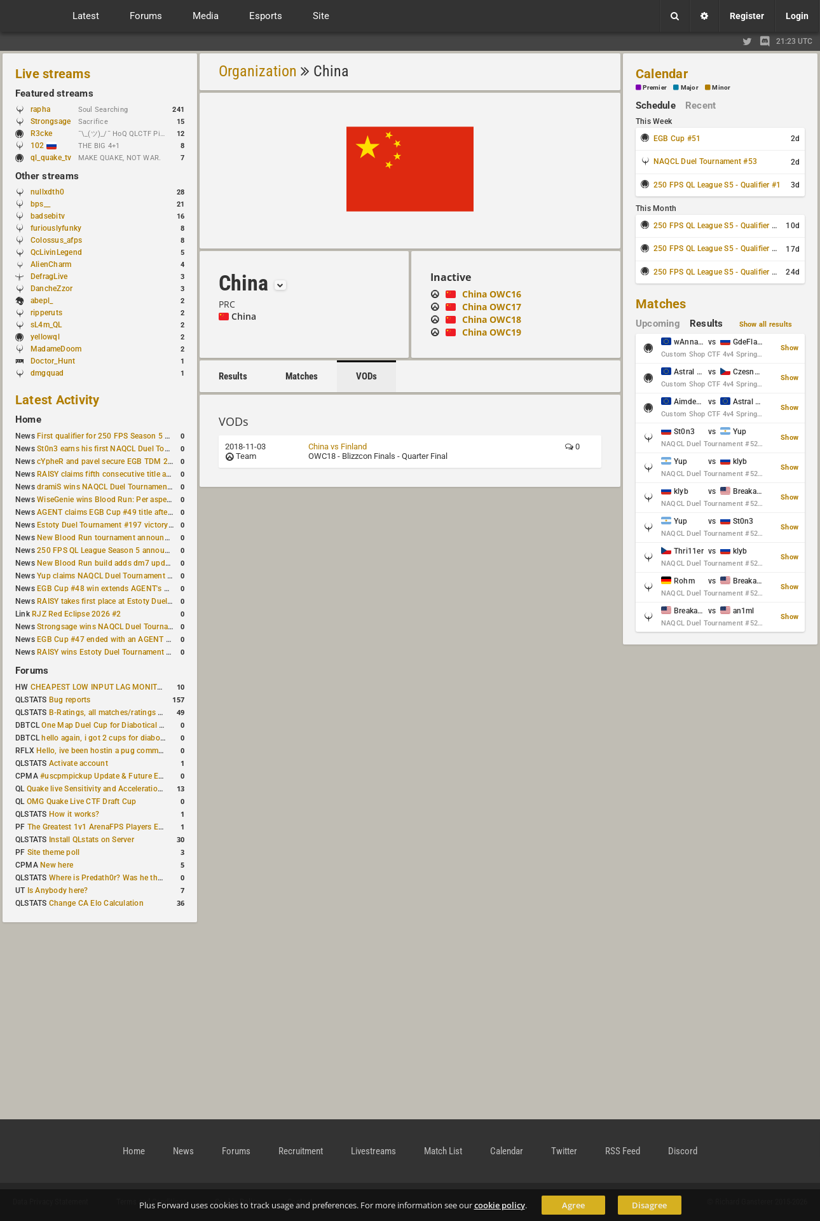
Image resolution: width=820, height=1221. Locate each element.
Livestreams (373, 1151)
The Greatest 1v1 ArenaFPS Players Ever (98, 826)
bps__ (40, 204)
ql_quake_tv (51, 157)
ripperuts (46, 312)
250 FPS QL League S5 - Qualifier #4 (717, 272)
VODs (366, 376)
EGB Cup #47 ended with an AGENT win (107, 639)
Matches (301, 376)
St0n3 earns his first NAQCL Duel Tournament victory (130, 448)
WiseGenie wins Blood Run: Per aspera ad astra (120, 499)
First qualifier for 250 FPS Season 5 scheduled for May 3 (136, 436)
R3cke (41, 133)
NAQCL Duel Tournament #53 (705, 161)
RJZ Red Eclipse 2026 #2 (76, 614)
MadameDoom (56, 348)
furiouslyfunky (56, 228)
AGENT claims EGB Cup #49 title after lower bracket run (135, 512)
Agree (573, 1205)
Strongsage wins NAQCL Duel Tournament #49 (119, 626)
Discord (682, 1151)
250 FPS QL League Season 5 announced (109, 550)
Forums (31, 670)
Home (28, 419)
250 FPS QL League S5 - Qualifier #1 (717, 185)
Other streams (47, 176)
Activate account (78, 763)
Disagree (649, 1205)
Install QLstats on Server (91, 839)
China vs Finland (337, 446)
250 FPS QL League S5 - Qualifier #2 (717, 225)
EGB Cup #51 (677, 138)
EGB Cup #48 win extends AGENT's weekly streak (124, 588)
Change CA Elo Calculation (96, 903)
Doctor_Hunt (53, 361)
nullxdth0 (47, 192)
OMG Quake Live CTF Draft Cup (82, 801)
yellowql (45, 336)
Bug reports (70, 699)
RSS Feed (622, 1151)
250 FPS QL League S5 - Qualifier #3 (717, 248)
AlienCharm (51, 264)
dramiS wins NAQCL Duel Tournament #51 (111, 486)
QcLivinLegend (56, 252)
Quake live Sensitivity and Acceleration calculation (115, 788)
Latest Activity (57, 399)
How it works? (74, 814)
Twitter (564, 1151)
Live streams (52, 73)
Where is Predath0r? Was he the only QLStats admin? (142, 877)
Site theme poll (53, 852)
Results (233, 376)
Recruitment (300, 1151)
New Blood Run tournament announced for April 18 (128, 537)
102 (44, 145)
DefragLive (49, 276)
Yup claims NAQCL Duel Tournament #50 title (116, 575)
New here (56, 865)
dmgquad (47, 373)
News (183, 1151)
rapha (40, 109)
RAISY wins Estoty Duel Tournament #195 (110, 652)
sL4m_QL (46, 324)
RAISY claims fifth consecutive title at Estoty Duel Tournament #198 (156, 474)
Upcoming (658, 323)
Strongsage (51, 121)
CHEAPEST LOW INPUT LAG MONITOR (99, 687)
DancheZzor (51, 288)
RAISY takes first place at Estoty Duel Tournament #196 (134, 601)
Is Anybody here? (57, 890)
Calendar (662, 73)
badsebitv (48, 216)
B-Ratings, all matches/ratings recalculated (124, 712)
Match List (443, 1151)
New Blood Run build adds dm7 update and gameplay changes (147, 563)
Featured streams (54, 93)
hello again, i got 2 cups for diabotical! (109, 737)
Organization (258, 71)
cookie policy (499, 1205)
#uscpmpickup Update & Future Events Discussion (129, 776)
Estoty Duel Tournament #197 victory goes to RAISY (129, 525)
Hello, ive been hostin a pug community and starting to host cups (151, 750)
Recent (700, 105)
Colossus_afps (56, 240)
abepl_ (42, 300)
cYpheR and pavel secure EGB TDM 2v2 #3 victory (125, 461)
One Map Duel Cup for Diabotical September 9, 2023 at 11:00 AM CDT (165, 725)
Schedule (656, 105)
